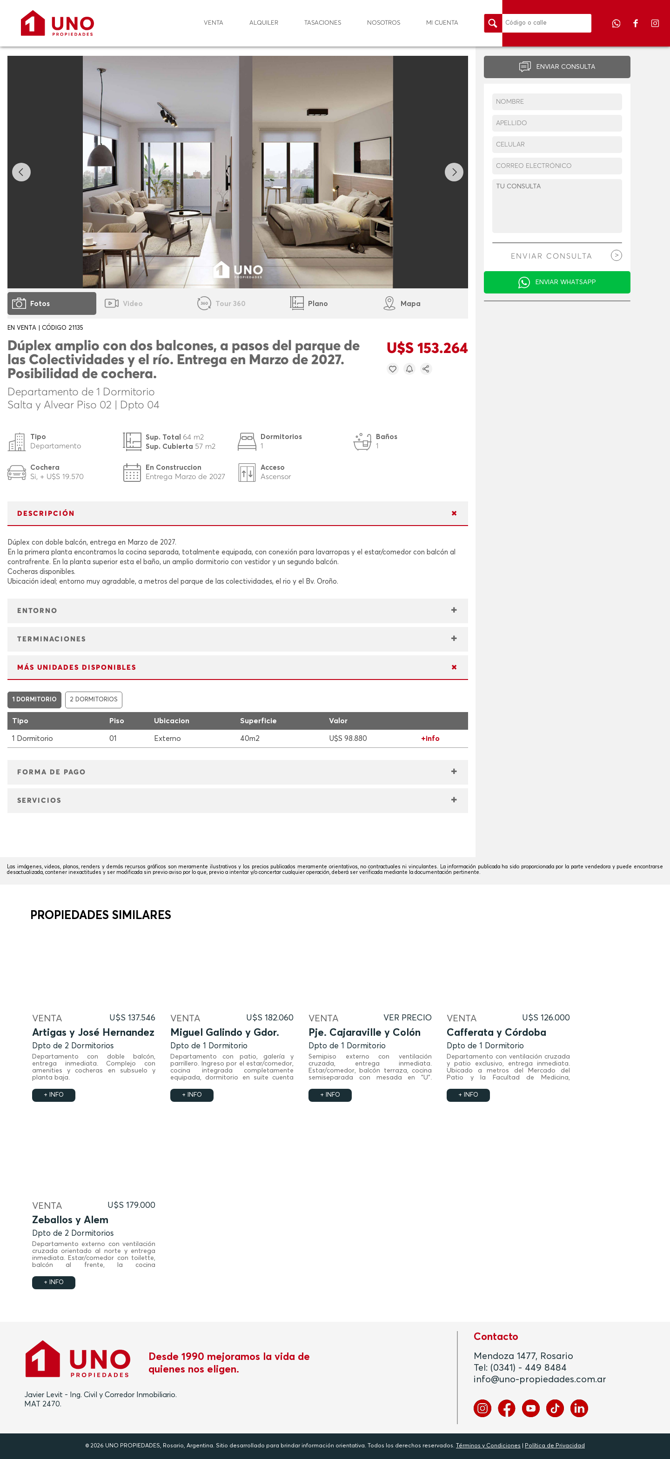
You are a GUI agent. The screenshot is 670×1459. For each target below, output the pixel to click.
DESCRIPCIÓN (46, 513)
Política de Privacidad (555, 1446)
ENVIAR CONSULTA (566, 67)
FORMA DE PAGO (51, 772)
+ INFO (54, 1095)
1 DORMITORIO (34, 700)
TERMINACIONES (51, 639)
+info (430, 738)
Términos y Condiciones (488, 1446)
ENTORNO (37, 610)
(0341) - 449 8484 (528, 1367)
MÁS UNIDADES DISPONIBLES (76, 667)
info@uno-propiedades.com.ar (540, 1379)
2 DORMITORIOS (94, 700)
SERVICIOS (39, 800)
